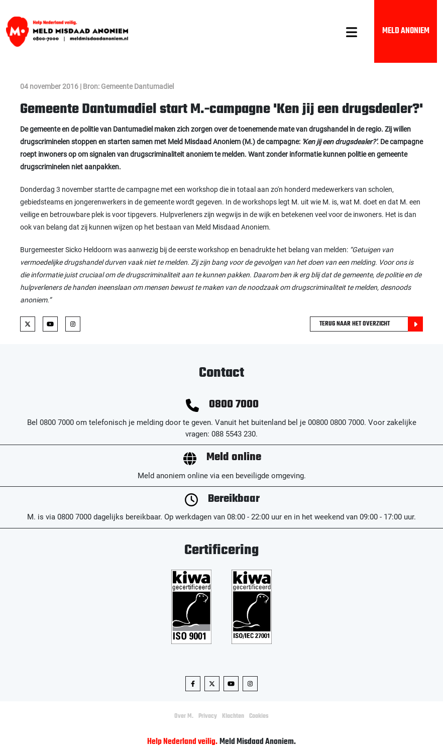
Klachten (233, 716)
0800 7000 (234, 404)
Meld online (233, 457)
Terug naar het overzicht (371, 324)
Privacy (207, 716)
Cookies (259, 716)
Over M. (183, 716)
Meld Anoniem (405, 31)
